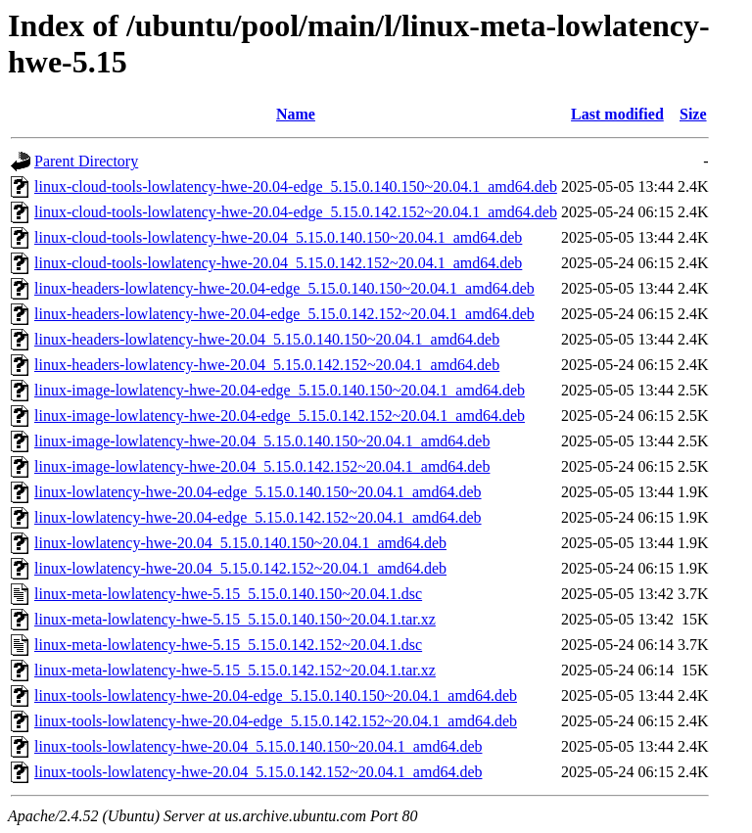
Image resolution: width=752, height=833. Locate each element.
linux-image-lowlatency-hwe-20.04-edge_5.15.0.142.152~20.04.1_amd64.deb (279, 415)
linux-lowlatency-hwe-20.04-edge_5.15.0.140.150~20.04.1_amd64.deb (258, 492)
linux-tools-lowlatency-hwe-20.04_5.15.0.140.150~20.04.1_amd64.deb (258, 746)
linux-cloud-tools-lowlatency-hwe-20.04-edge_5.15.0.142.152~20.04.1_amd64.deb (295, 212)
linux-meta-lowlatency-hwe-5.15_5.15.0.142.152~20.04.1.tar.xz (235, 670)
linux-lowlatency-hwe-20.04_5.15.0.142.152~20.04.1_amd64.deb (240, 568)
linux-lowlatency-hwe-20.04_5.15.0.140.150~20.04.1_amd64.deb (240, 542)
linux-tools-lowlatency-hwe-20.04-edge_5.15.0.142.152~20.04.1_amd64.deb (275, 721)
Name (295, 114)
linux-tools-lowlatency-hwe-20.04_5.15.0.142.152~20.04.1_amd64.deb (258, 772)
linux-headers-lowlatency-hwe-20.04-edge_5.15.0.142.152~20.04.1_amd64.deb (284, 313)
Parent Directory (86, 161)
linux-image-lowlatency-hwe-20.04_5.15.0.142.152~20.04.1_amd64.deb (262, 466)
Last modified (617, 114)
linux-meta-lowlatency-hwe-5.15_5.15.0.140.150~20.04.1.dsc (228, 593)
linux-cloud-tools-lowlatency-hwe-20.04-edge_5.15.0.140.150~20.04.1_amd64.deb (295, 186)
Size (693, 114)
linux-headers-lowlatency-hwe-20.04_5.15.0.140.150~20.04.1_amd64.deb (266, 339)
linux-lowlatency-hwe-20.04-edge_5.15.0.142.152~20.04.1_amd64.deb (258, 517)
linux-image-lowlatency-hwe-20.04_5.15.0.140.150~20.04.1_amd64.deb (262, 441)
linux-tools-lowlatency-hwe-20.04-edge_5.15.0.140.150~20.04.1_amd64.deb (275, 695)
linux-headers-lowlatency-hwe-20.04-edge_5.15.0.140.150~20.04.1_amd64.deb (284, 288)
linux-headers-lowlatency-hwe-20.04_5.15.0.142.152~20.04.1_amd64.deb (266, 364)
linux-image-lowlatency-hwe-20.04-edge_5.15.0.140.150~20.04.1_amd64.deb (279, 390)
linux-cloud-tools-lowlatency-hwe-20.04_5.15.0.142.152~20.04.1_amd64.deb (278, 263)
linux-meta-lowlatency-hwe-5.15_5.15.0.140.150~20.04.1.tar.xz (235, 619)
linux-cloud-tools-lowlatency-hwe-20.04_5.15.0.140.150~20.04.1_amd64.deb (278, 237)
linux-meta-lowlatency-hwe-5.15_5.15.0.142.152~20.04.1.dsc (228, 644)
